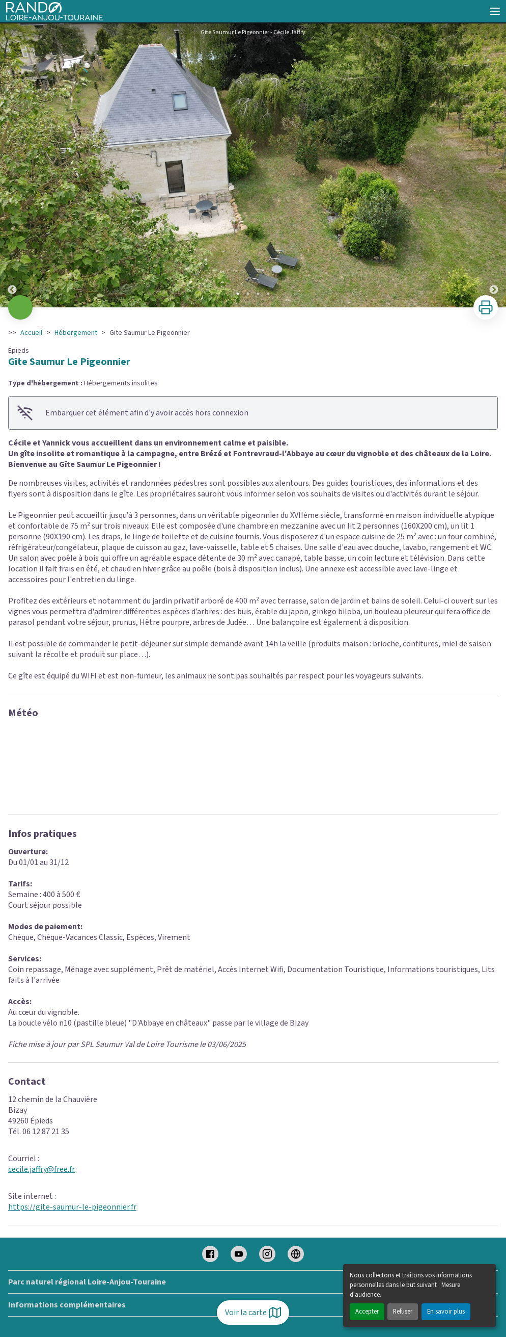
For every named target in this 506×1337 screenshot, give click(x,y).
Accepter (367, 1311)
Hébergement (75, 333)
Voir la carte (253, 1312)
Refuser (402, 1311)
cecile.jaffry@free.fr (41, 1169)
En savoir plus (446, 1311)
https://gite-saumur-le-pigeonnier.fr (72, 1207)
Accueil (31, 333)
